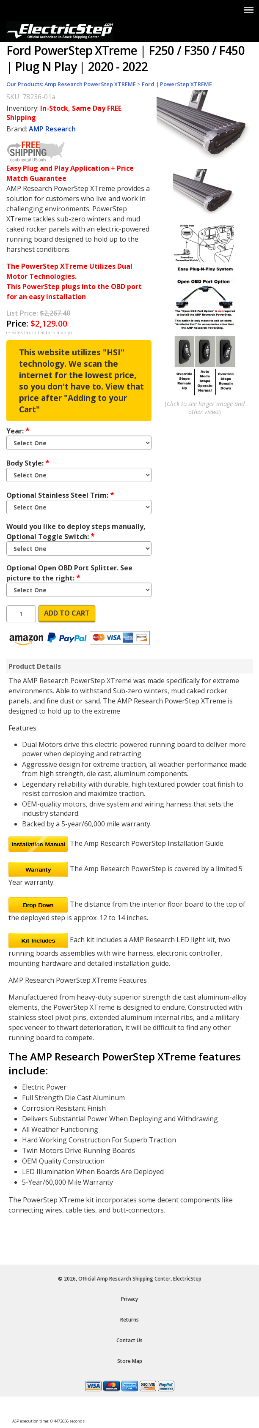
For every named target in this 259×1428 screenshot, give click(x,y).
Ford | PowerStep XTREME (177, 84)
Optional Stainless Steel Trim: (60, 495)
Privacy (129, 1299)
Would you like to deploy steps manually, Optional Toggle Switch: (76, 531)
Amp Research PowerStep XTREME (90, 84)
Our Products (24, 84)
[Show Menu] (249, 9)
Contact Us (129, 1340)
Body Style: (28, 463)
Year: (18, 430)
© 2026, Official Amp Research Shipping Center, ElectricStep (129, 1278)
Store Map (129, 1361)
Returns (129, 1319)
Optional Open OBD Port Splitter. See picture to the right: (69, 573)
